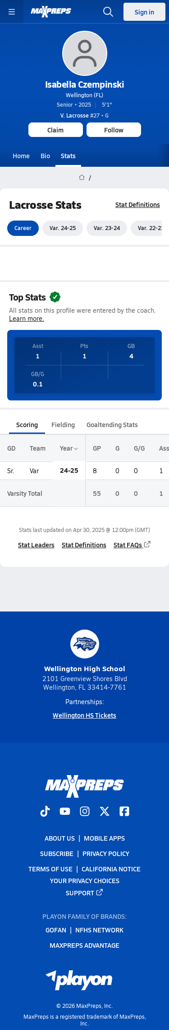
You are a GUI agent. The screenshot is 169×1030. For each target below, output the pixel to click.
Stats (68, 155)
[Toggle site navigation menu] (11, 12)
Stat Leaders (36, 545)
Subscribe (56, 853)
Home (21, 155)
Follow (113, 129)
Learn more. (26, 319)
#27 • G (84, 115)
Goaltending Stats (112, 424)
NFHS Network (99, 929)
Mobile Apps (104, 837)
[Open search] (108, 12)
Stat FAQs (132, 545)
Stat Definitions (137, 204)
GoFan (56, 929)
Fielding (63, 424)
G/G (139, 448)
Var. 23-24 (107, 228)
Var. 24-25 (63, 228)
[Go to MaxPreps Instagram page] (84, 811)
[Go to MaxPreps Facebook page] (124, 811)
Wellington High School (84, 651)
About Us (60, 837)
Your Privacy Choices (84, 880)
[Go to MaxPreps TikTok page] (45, 811)
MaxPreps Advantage (84, 945)
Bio (45, 155)
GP (97, 448)
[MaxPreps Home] (51, 12)
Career (23, 228)
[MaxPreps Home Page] (81, 177)
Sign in (144, 11)
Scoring (27, 424)
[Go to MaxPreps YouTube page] (64, 811)
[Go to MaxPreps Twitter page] (104, 811)
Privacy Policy (105, 853)
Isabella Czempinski (84, 84)
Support (85, 892)
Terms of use (50, 868)
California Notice (111, 868)
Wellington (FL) (84, 95)
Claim (55, 129)
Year (69, 448)
